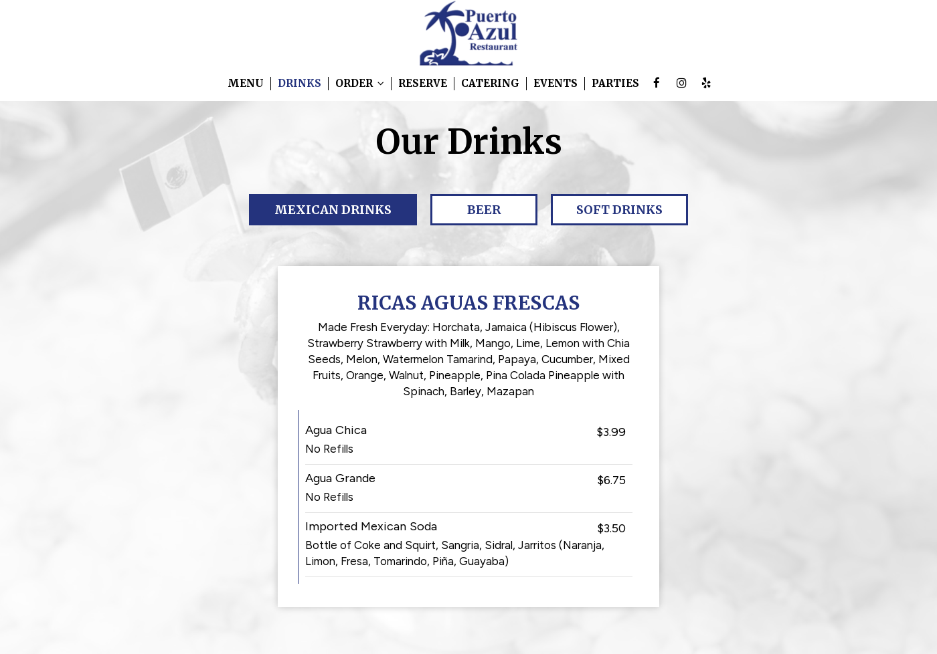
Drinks (299, 83)
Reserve (422, 83)
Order (359, 83)
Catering (490, 83)
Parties (615, 83)
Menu (246, 83)
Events (555, 83)
